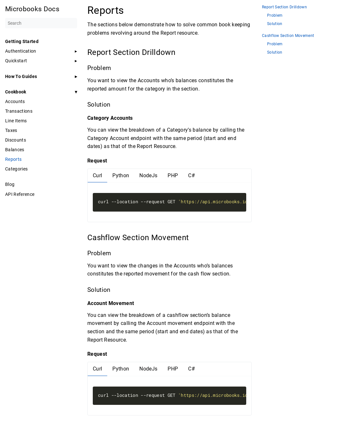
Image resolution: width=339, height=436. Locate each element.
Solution (274, 24)
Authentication (20, 51)
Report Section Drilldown (284, 7)
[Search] (41, 23)
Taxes (11, 130)
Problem (274, 15)
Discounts (15, 140)
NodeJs (148, 175)
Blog (9, 184)
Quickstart (16, 60)
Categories (16, 168)
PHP (173, 175)
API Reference (19, 194)
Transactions (18, 111)
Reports (13, 159)
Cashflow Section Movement (288, 36)
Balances (14, 149)
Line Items (16, 120)
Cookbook (15, 91)
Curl (97, 175)
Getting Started (22, 41)
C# (191, 175)
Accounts (15, 101)
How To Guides (21, 76)
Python (120, 175)
